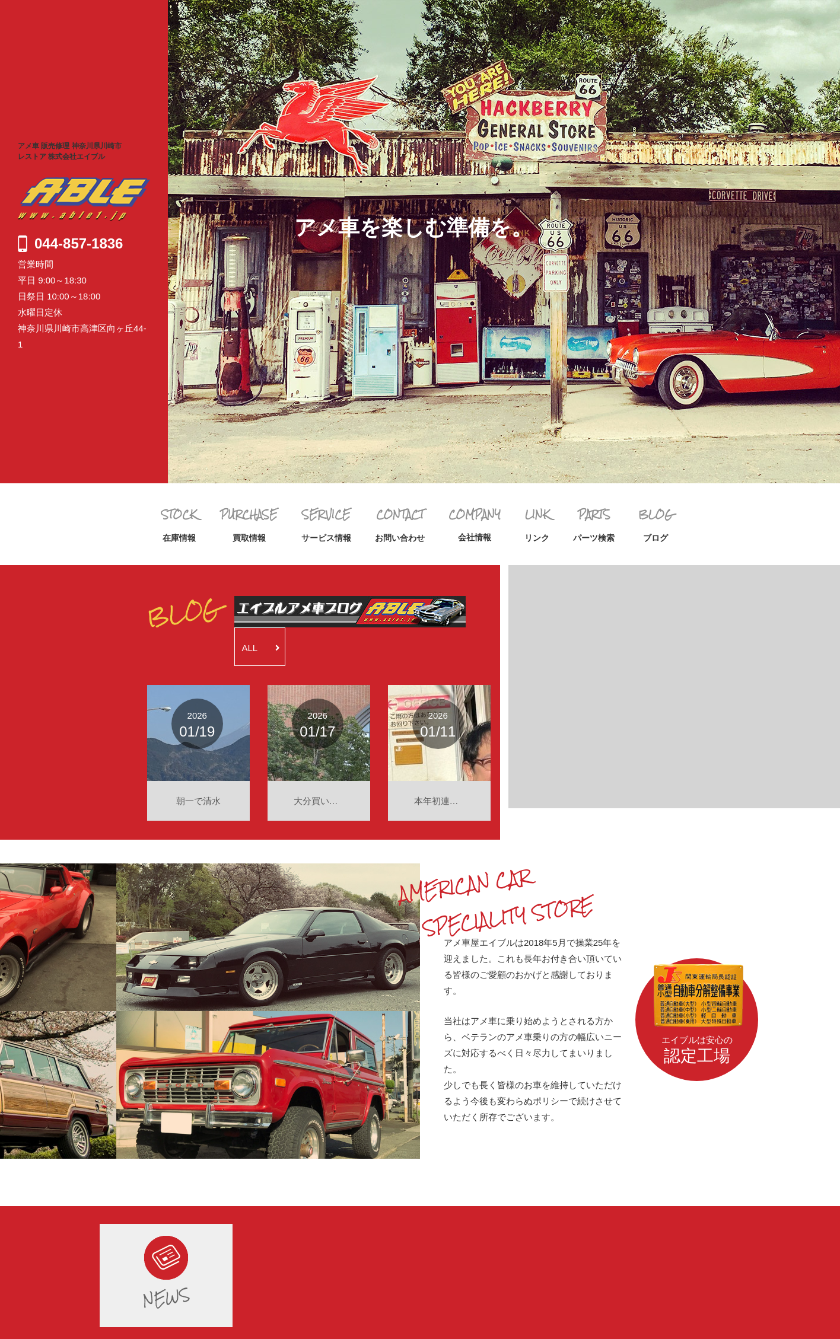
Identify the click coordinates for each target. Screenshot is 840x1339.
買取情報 (249, 524)
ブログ (655, 524)
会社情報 (474, 524)
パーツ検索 (594, 524)
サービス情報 (326, 524)
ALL (261, 648)
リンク (536, 524)
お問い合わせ (400, 524)
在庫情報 (178, 524)
